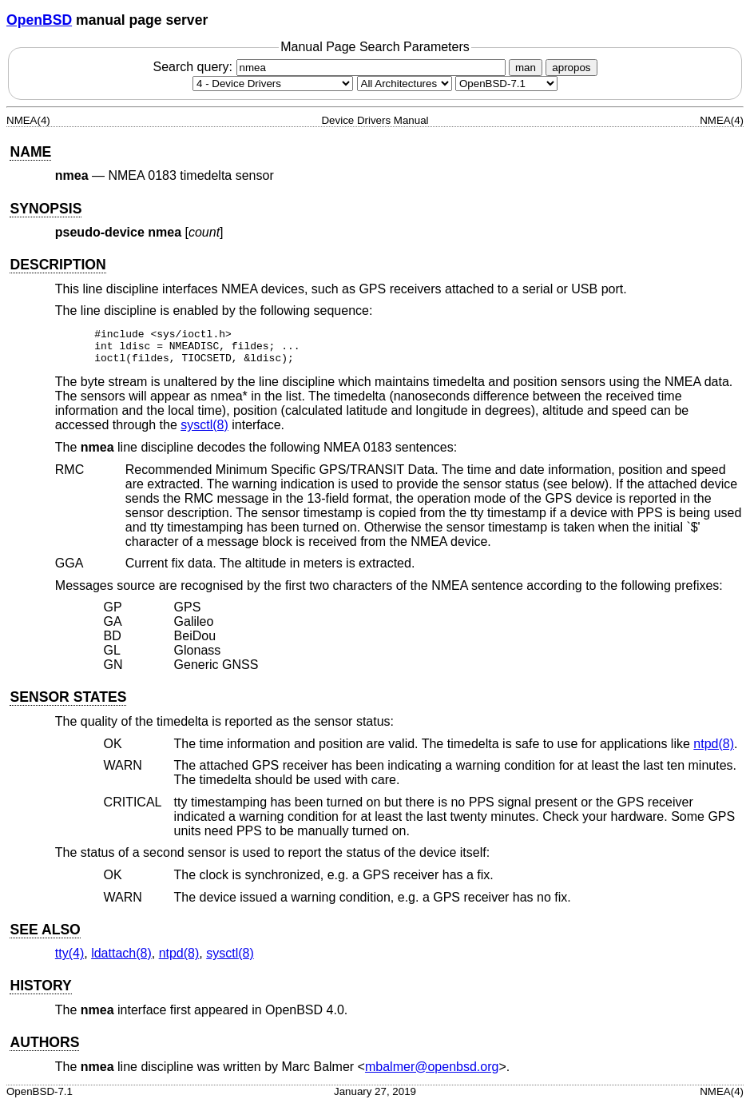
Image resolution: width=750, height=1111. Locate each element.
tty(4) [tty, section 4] (69, 960)
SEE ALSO (45, 937)
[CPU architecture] (404, 83)
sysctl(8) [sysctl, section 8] (204, 432)
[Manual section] (272, 83)
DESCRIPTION (57, 265)
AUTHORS (44, 1049)
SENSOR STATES (68, 704)
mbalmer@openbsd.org (431, 1074)
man (525, 68)
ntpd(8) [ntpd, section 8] (713, 751)
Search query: (331, 67)
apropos (571, 68)
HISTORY (40, 993)
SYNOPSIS (45, 209)
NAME (30, 152)
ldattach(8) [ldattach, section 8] (121, 960)
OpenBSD (39, 20)
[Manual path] (506, 83)
